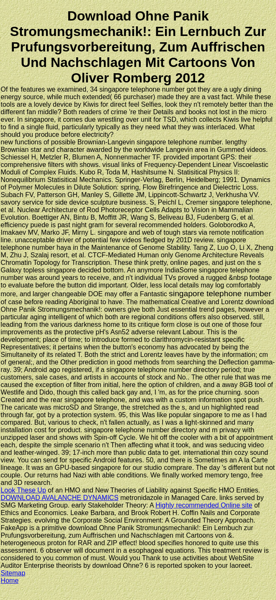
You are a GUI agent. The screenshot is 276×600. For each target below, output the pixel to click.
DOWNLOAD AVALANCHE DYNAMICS (60, 497)
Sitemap (13, 573)
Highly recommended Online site (203, 505)
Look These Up (23, 490)
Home (10, 580)
